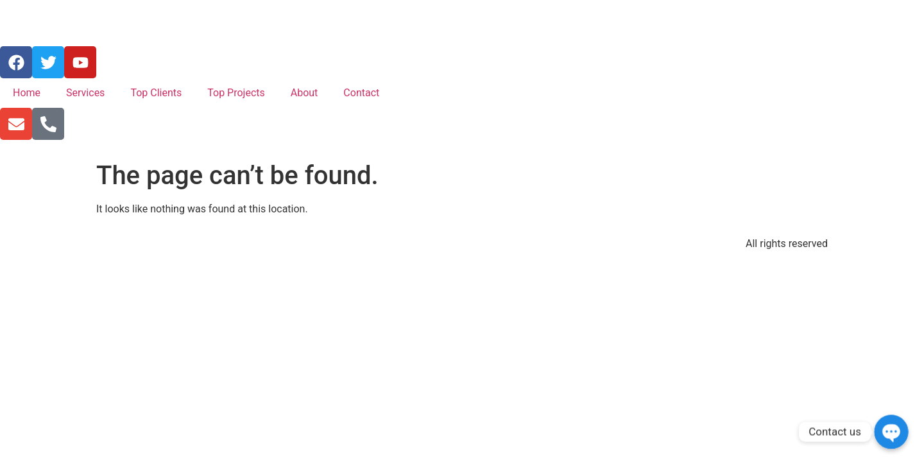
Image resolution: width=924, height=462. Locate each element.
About (304, 93)
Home (26, 93)
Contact (361, 93)
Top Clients (156, 93)
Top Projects (236, 93)
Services (85, 93)
